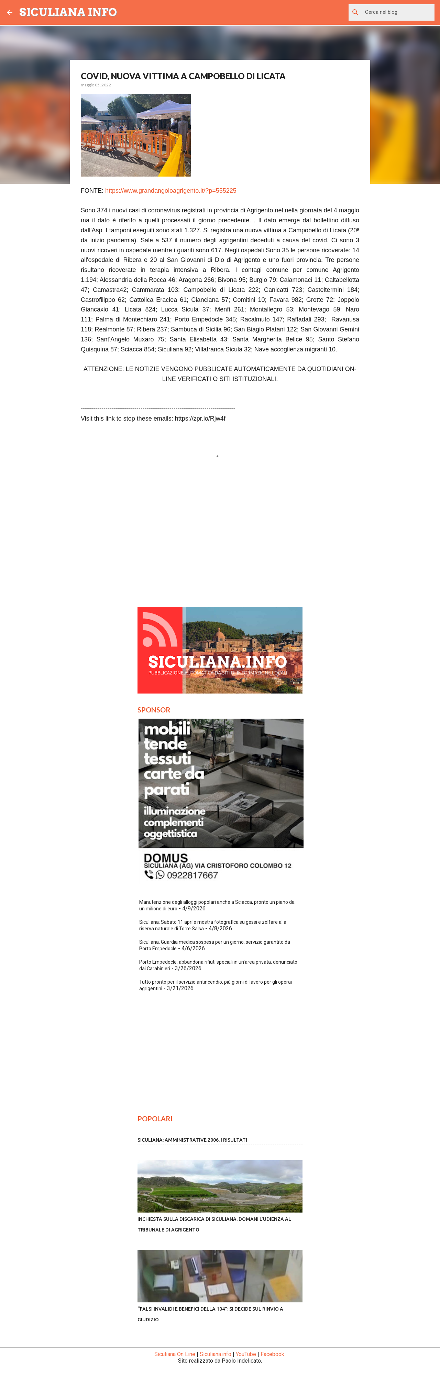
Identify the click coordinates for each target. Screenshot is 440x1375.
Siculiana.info (215, 1354)
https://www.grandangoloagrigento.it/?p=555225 (170, 190)
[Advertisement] (220, 537)
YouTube (246, 1354)
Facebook (272, 1354)
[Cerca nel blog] (398, 12)
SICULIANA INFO (68, 12)
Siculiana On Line (174, 1354)
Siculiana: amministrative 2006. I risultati (192, 1140)
